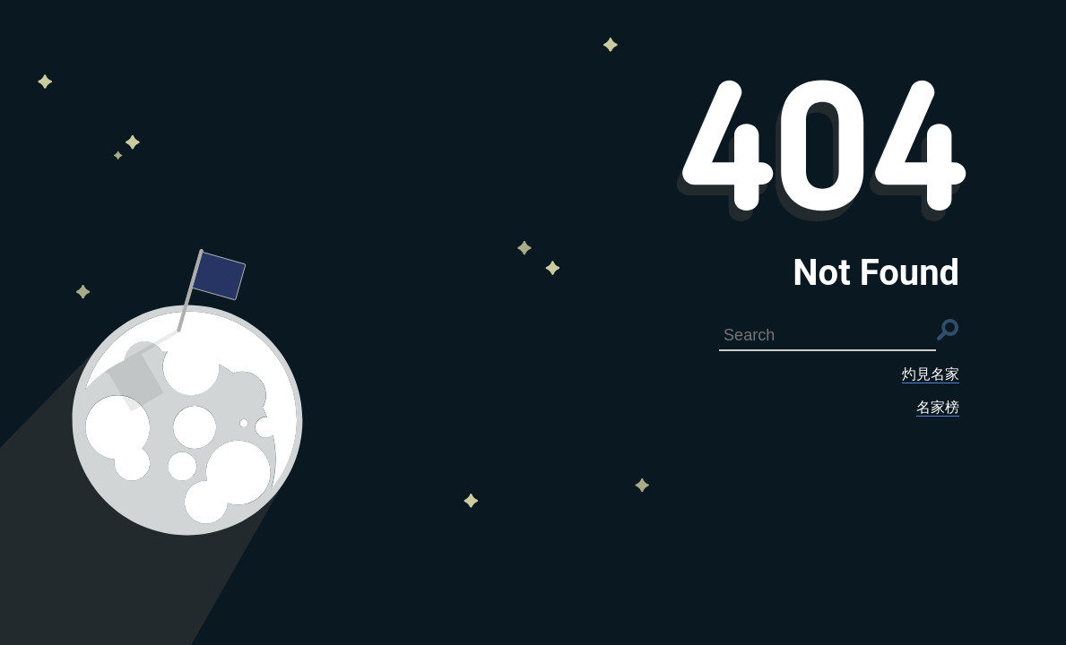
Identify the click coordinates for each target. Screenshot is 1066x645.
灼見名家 (930, 374)
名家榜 (937, 407)
